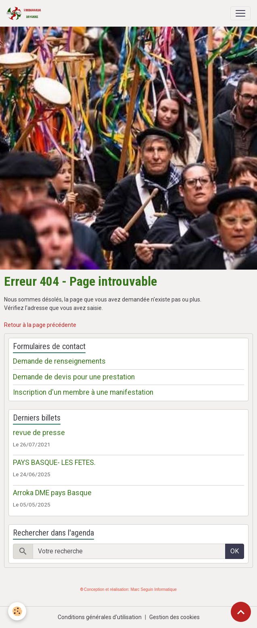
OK (234, 551)
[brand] (25, 13)
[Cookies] (17, 611)
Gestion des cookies (174, 617)
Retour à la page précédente (40, 325)
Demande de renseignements (59, 361)
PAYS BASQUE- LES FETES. (54, 462)
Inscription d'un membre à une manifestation (83, 392)
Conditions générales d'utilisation (100, 617)
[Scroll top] (241, 612)
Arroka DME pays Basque (52, 493)
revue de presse (39, 433)
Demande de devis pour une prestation (74, 377)
